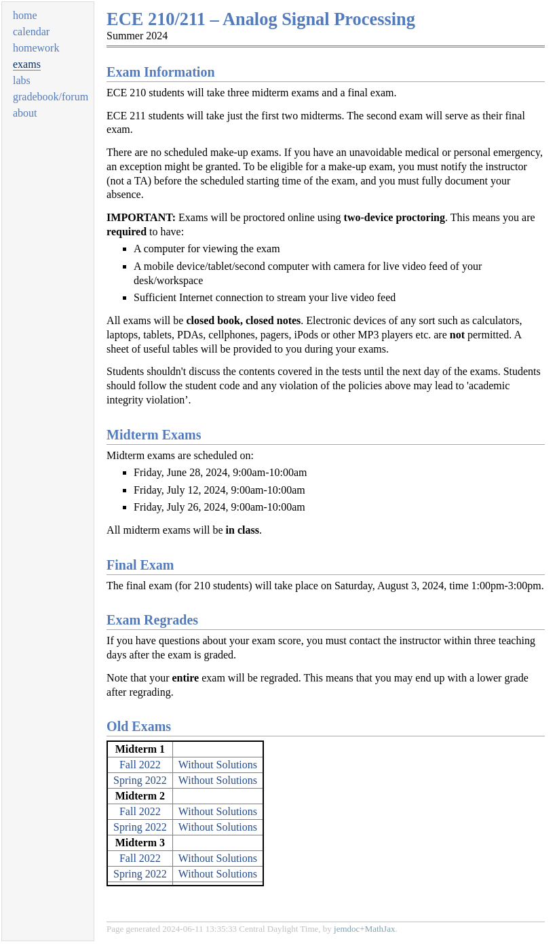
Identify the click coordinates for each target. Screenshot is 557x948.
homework (36, 48)
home (25, 15)
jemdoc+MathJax (364, 929)
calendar (31, 31)
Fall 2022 (140, 764)
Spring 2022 (140, 780)
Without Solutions (217, 764)
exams (27, 64)
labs (22, 80)
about (25, 113)
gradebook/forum (50, 96)
